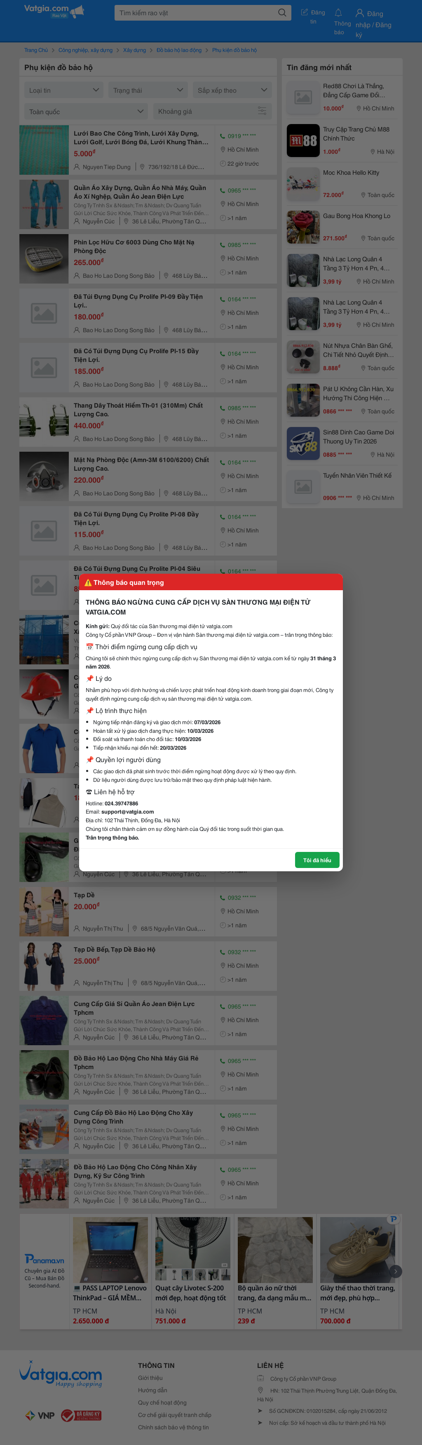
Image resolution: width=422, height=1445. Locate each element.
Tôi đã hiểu (317, 859)
